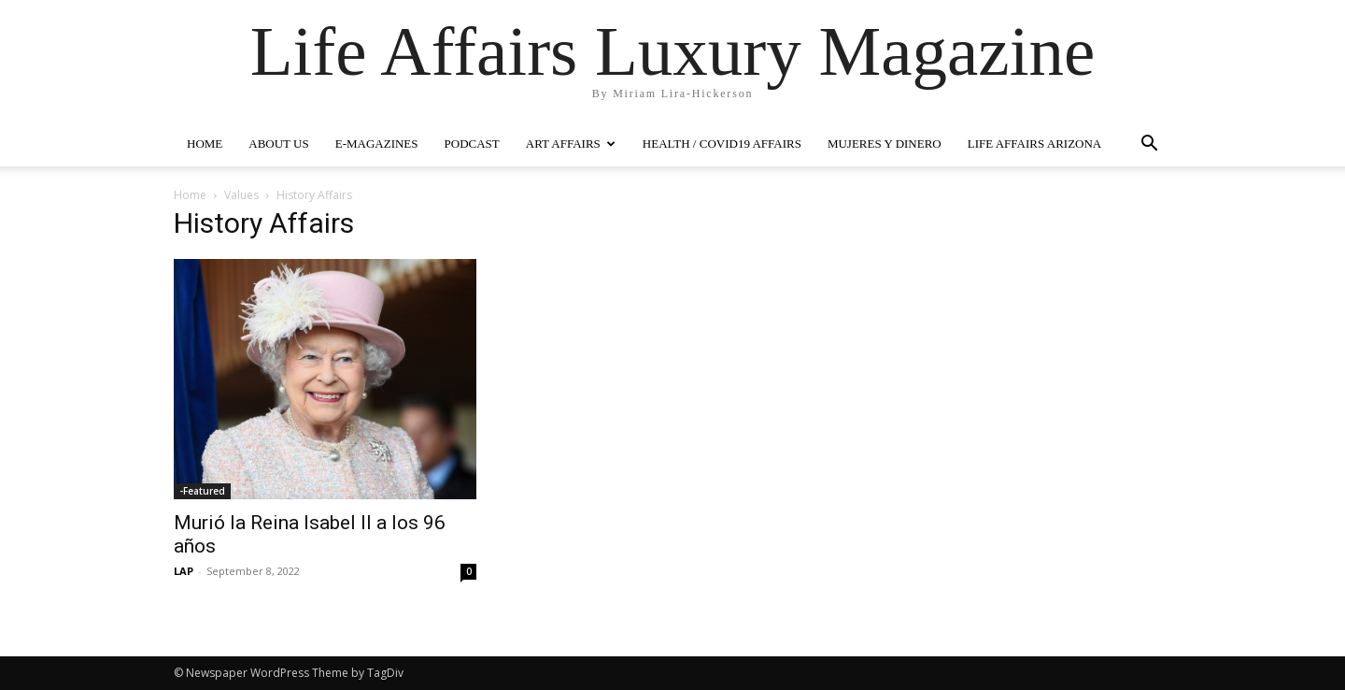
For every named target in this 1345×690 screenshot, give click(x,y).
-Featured (202, 490)
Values (241, 195)
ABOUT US (278, 144)
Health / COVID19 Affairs (722, 144)
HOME (204, 144)
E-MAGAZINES (376, 144)
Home (190, 195)
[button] (1148, 145)
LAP (183, 571)
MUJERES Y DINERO (885, 144)
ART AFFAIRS (571, 144)
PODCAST (472, 144)
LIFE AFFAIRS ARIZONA (1035, 144)
